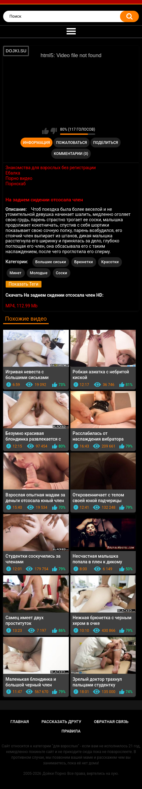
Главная (19, 721)
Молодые (38, 273)
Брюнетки (83, 262)
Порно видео (19, 178)
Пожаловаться (71, 142)
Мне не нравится (53, 131)
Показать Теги (23, 284)
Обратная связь (111, 721)
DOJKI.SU (16, 50)
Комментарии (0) (71, 153)
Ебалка (13, 172)
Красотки (110, 262)
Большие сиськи (51, 262)
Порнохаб (16, 183)
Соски (61, 273)
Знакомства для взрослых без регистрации (51, 167)
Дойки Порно (54, 773)
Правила (71, 731)
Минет (16, 273)
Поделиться (105, 142)
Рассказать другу (61, 721)
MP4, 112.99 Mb (22, 305)
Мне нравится (45, 131)
